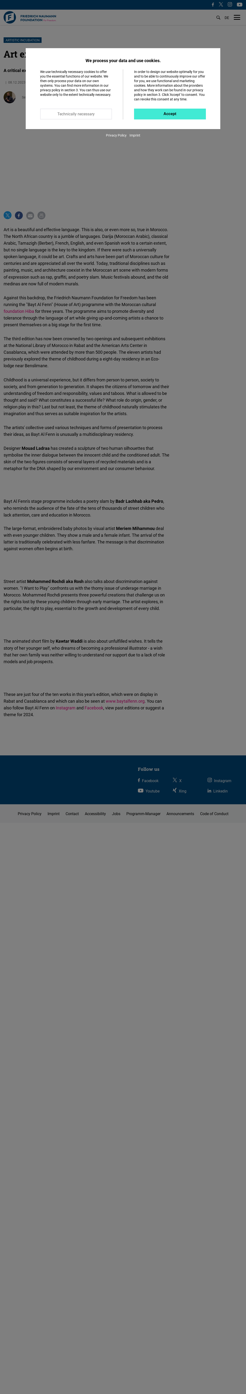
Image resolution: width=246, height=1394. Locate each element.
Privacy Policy (116, 135)
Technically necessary (76, 114)
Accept (170, 114)
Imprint (134, 135)
